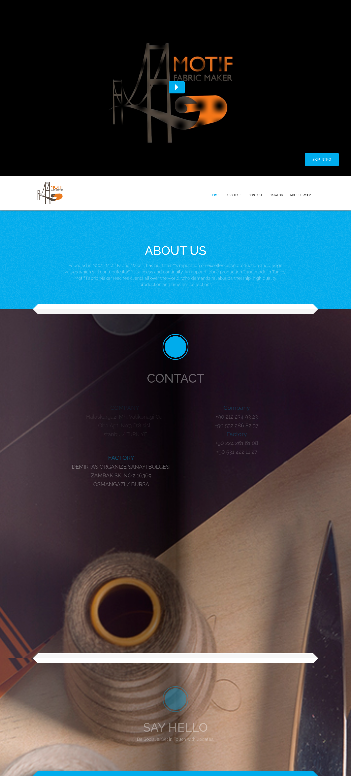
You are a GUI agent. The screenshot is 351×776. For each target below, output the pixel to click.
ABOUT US (233, 195)
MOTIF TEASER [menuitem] (300, 195)
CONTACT (255, 195)
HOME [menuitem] (215, 195)
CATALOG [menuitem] (276, 195)
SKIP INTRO (321, 159)
